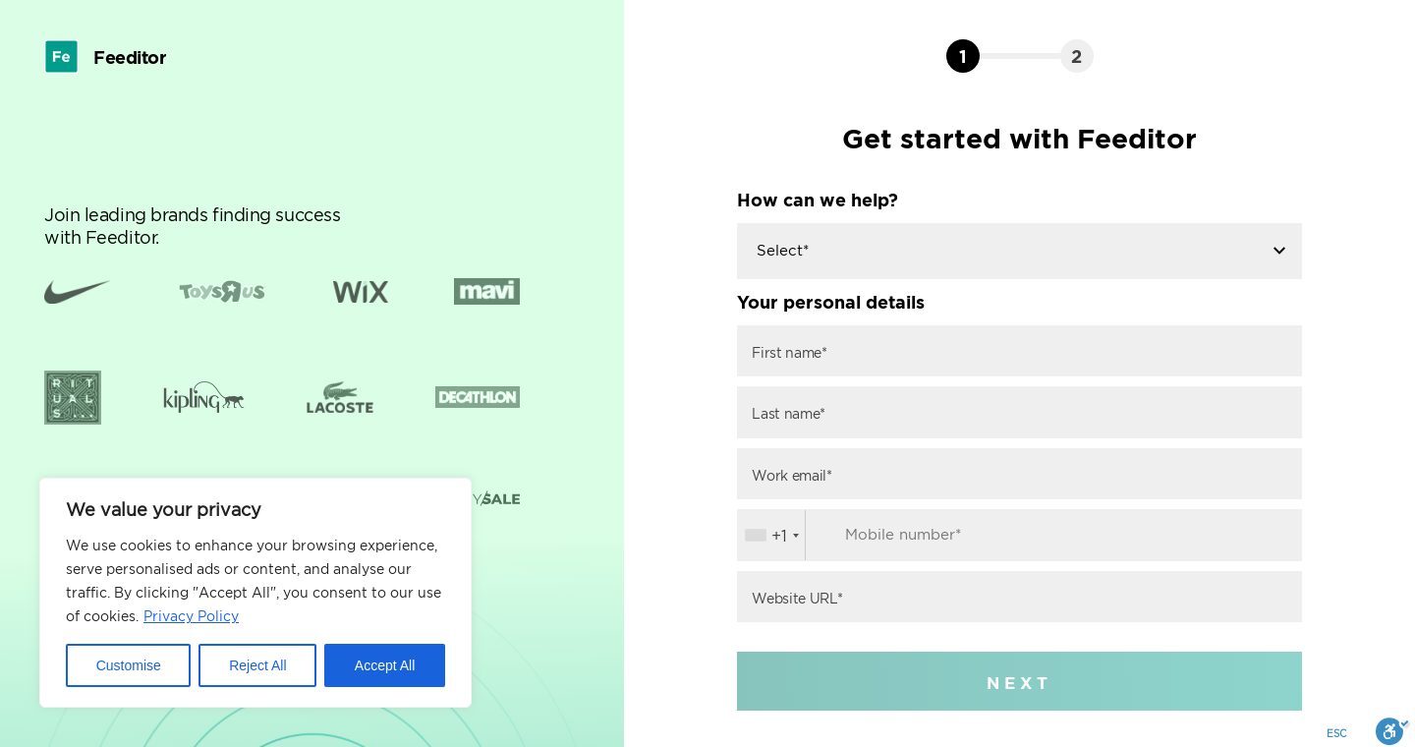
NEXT (1019, 682)
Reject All (257, 665)
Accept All (385, 665)
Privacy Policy (191, 615)
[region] (255, 593)
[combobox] (772, 535)
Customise (128, 665)
